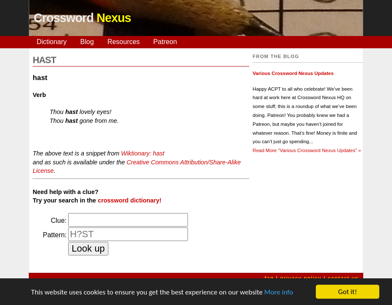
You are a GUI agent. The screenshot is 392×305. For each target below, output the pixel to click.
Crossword (82, 18)
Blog (87, 41)
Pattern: (54, 234)
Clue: (58, 220)
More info (278, 292)
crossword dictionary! (129, 200)
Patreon (165, 41)
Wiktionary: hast (142, 153)
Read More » (307, 150)
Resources (124, 41)
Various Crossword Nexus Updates (293, 73)
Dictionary (51, 41)
